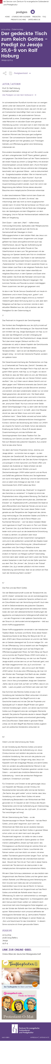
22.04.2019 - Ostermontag (12, 29)
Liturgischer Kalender (21, 17)
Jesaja (4, 60)
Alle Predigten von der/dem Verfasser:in (17, 95)
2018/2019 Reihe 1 (10, 938)
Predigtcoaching (18, 20)
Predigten (36, 17)
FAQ (44, 17)
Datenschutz (44, 1037)
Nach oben (5, 1037)
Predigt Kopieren (10, 73)
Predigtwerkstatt (21, 73)
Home (7, 17)
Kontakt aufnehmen (10, 91)
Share (4, 73)
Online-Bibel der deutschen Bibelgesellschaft (21, 954)
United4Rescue (34, 20)
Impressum (34, 1037)
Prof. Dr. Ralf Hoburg (11, 88)
